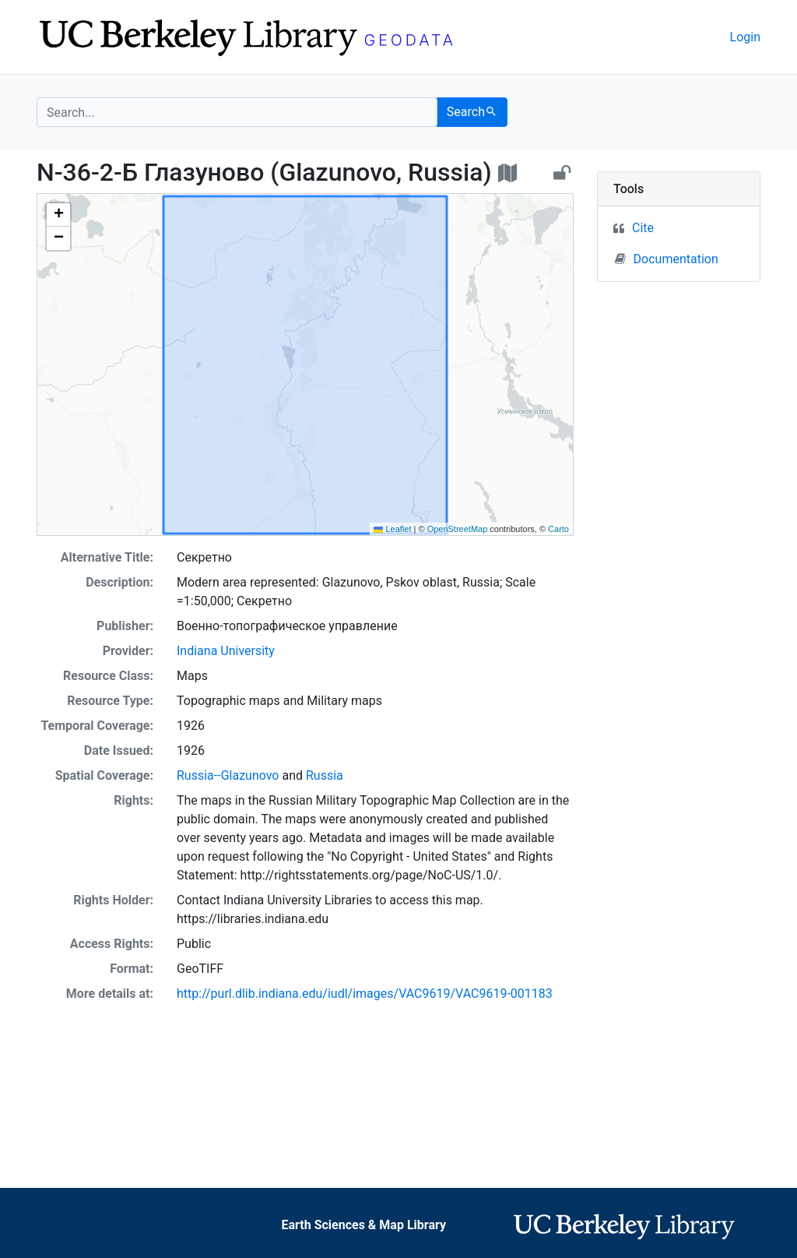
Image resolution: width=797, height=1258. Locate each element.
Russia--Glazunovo (228, 775)
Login (745, 37)
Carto (558, 529)
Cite (643, 227)
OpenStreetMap (457, 529)
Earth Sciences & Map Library (363, 1224)
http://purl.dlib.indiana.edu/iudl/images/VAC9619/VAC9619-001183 (365, 993)
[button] (58, 215)
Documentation (666, 258)
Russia (324, 775)
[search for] (237, 112)
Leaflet (392, 529)
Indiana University (226, 650)
